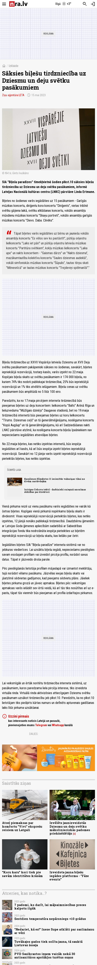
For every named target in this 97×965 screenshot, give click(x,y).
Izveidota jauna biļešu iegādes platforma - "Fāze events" (69, 875)
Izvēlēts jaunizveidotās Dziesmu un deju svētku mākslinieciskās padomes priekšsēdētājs (70, 828)
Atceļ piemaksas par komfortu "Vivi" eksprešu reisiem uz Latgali (22, 826)
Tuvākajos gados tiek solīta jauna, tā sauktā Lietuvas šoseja (48, 943)
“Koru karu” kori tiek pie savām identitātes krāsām (22, 874)
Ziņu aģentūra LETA (13, 95)
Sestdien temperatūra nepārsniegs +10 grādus (50, 919)
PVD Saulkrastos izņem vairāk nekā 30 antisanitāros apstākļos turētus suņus (44, 955)
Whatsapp (58, 725)
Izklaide (13, 66)
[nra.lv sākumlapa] (18, 4)
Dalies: (33, 734)
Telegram (41, 725)
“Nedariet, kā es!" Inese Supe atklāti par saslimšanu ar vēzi (54, 931)
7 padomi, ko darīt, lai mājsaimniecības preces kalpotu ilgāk (50, 906)
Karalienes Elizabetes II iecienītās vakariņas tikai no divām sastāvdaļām (54, 480)
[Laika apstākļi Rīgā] (63, 4)
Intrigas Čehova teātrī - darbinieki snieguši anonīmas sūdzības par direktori (55, 490)
